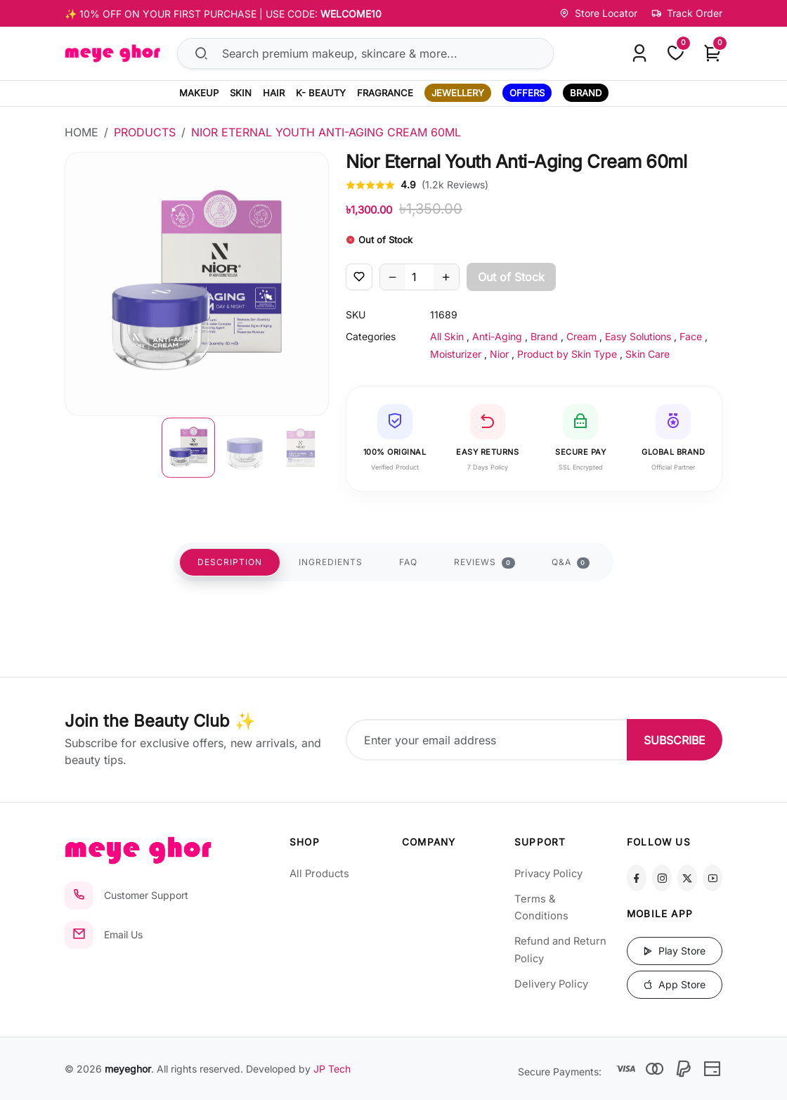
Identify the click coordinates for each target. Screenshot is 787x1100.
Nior (499, 354)
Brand (544, 336)
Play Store (674, 951)
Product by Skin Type (567, 354)
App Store (674, 984)
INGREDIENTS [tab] (331, 562)
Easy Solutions (638, 336)
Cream (581, 336)
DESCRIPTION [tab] (229, 562)
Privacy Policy (548, 873)
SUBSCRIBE (674, 740)
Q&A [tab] (571, 563)
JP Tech (332, 1069)
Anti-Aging (497, 336)
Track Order (686, 13)
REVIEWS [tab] (484, 563)
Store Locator (598, 13)
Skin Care (647, 354)
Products (145, 132)
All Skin (447, 336)
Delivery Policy (551, 984)
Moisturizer (455, 354)
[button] (188, 447)
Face (690, 336)
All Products (319, 873)
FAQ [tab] (408, 562)
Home (81, 132)
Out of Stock (511, 277)
